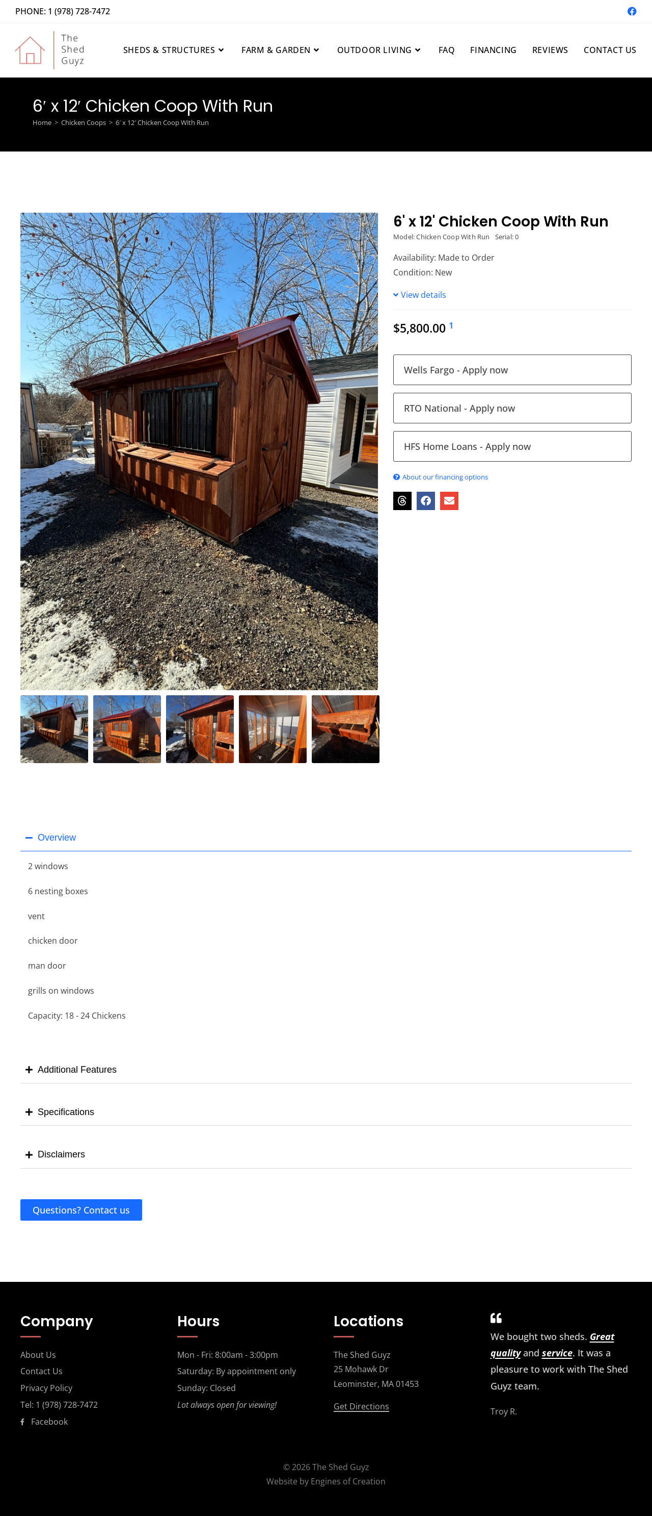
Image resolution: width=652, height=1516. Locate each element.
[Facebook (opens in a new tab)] (630, 11)
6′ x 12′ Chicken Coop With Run (162, 122)
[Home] (42, 122)
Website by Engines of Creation (326, 1481)
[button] (402, 501)
